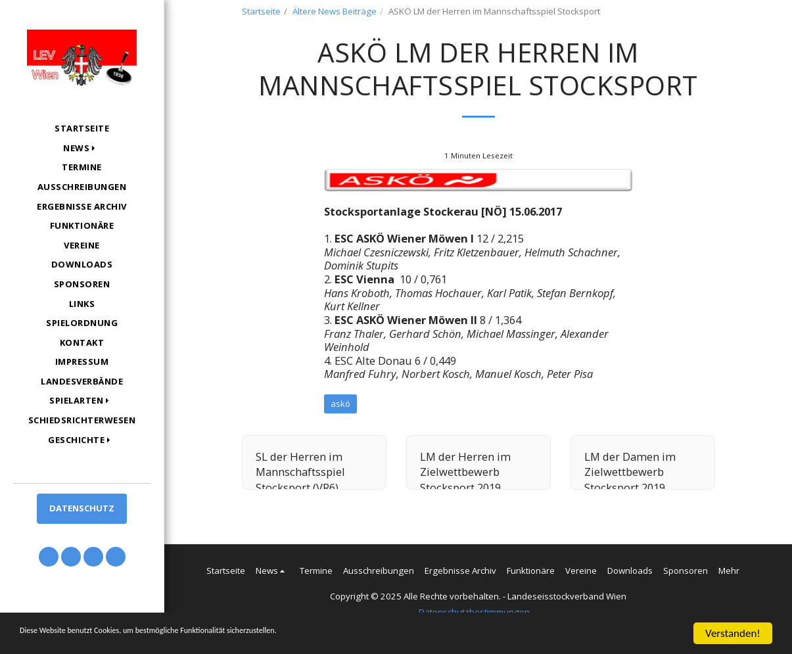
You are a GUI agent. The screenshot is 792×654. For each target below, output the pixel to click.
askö (340, 403)
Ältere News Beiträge (334, 11)
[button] (82, 148)
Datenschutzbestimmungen (474, 612)
